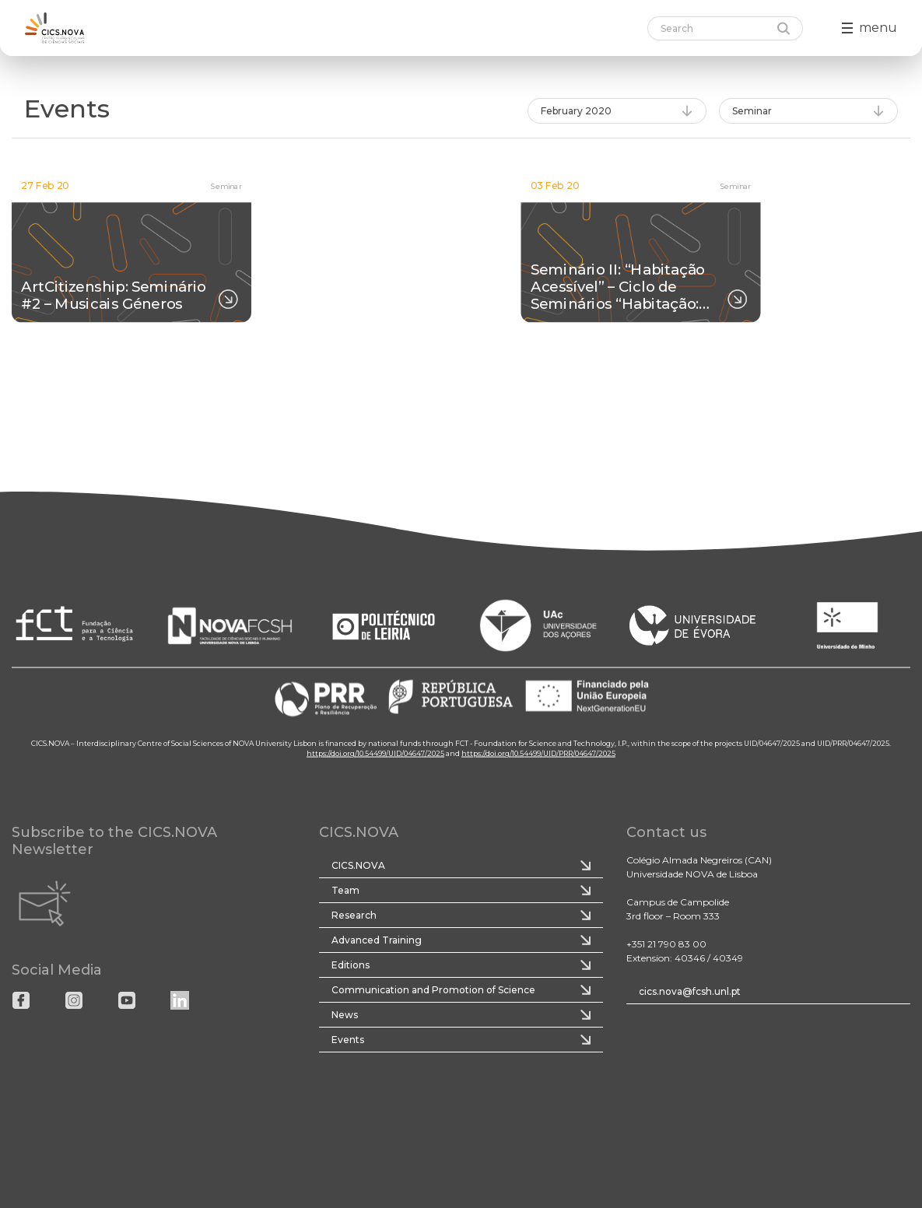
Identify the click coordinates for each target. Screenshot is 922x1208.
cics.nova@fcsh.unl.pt (690, 991)
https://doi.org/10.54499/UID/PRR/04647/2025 (538, 753)
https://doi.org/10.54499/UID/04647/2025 (375, 753)
